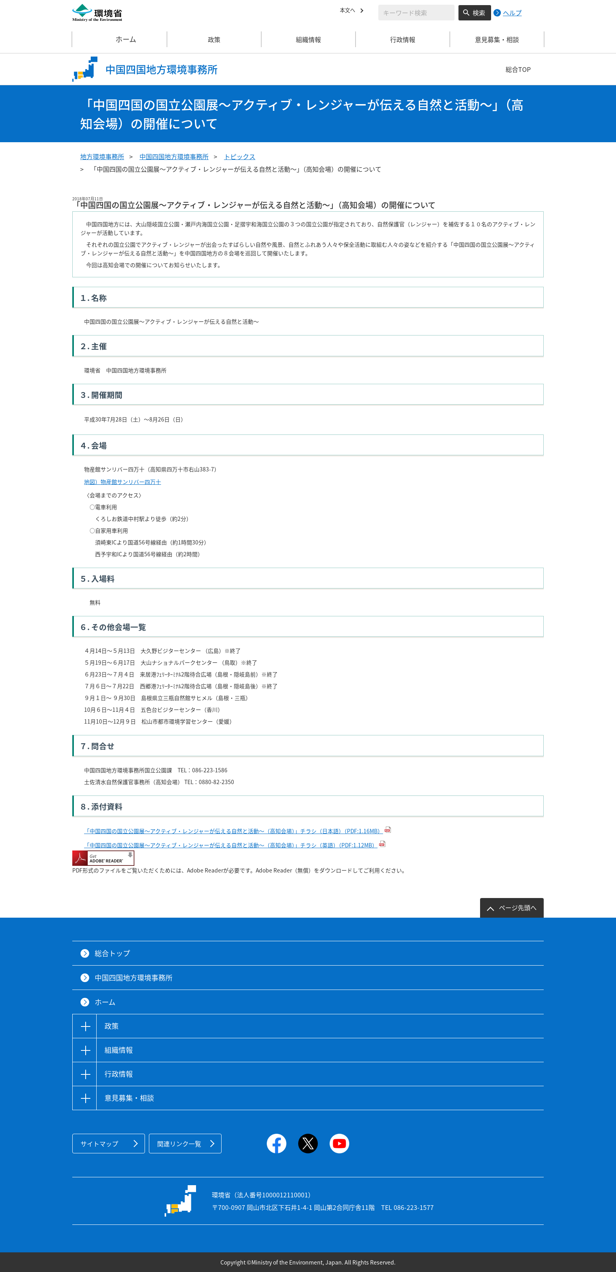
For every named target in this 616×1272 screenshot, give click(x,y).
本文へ (349, 11)
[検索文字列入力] (416, 12)
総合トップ (112, 953)
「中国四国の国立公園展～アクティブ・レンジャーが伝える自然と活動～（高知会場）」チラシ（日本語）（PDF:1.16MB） (233, 831)
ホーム (119, 39)
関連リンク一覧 (179, 1143)
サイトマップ (99, 1143)
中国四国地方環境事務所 (174, 156)
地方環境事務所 (102, 156)
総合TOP (518, 69)
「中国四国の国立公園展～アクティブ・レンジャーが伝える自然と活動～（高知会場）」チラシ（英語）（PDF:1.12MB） (231, 845)
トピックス (239, 156)
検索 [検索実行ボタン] (479, 12)
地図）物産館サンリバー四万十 (122, 482)
